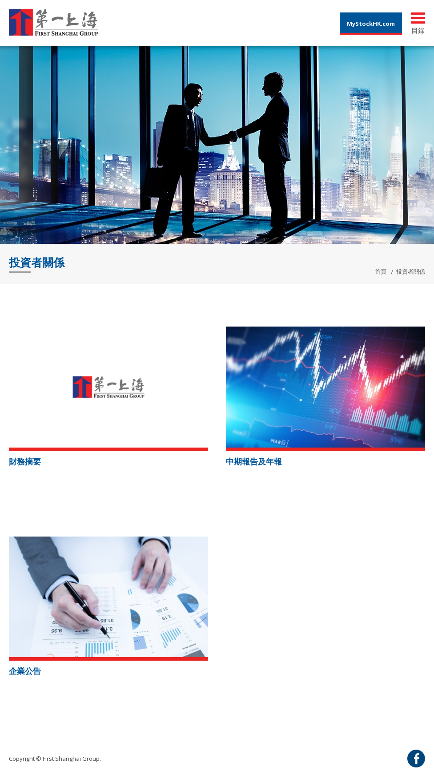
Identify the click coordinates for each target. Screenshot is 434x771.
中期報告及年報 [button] (254, 461)
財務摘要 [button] (25, 461)
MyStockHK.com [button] (371, 24)
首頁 (380, 271)
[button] (108, 386)
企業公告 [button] (25, 670)
